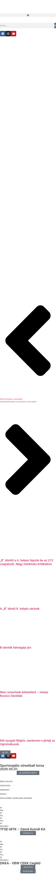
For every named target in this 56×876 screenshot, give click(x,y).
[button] (28, 15)
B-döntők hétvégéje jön (15, 647)
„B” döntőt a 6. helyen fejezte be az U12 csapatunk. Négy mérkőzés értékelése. (26, 562)
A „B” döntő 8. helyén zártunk (20, 608)
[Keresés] (55, 25)
